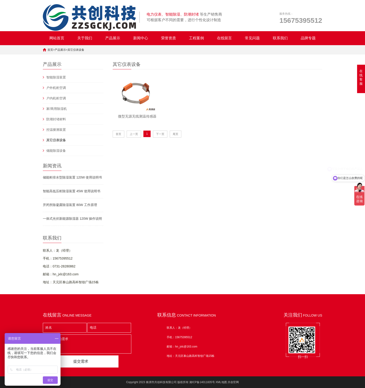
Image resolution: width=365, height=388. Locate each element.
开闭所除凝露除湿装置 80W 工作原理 (70, 205)
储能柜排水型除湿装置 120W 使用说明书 (72, 177)
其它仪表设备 (76, 49)
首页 (50, 49)
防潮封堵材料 (56, 119)
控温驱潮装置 (56, 130)
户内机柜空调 (56, 98)
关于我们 (84, 38)
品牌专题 (308, 38)
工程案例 (196, 38)
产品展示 (112, 38)
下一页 (160, 136)
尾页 (175, 136)
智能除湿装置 (56, 77)
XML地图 (221, 382)
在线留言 (224, 38)
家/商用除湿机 (56, 109)
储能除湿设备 (56, 150)
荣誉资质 (168, 38)
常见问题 (252, 38)
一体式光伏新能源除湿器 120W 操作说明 (72, 218)
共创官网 (233, 382)
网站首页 (56, 38)
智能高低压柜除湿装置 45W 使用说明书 (71, 191)
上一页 (134, 136)
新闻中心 (140, 38)
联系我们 (280, 38)
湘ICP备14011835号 (202, 382)
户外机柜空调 (56, 88)
